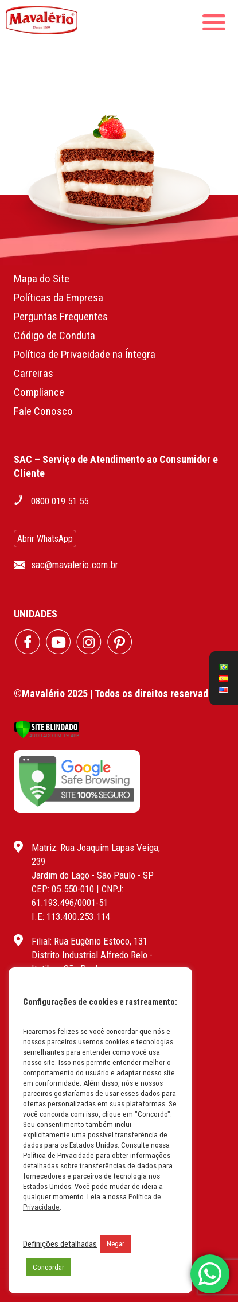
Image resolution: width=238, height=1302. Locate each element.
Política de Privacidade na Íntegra (84, 354)
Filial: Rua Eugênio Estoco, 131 (89, 941)
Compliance (39, 392)
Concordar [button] (48, 1267)
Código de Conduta (54, 335)
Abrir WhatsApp (45, 538)
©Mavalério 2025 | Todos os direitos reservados (116, 693)
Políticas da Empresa (58, 297)
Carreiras (33, 373)
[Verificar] (47, 735)
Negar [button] (115, 1243)
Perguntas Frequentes (61, 316)
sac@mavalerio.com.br (74, 564)
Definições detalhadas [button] (60, 1244)
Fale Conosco (43, 411)
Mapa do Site (41, 278)
